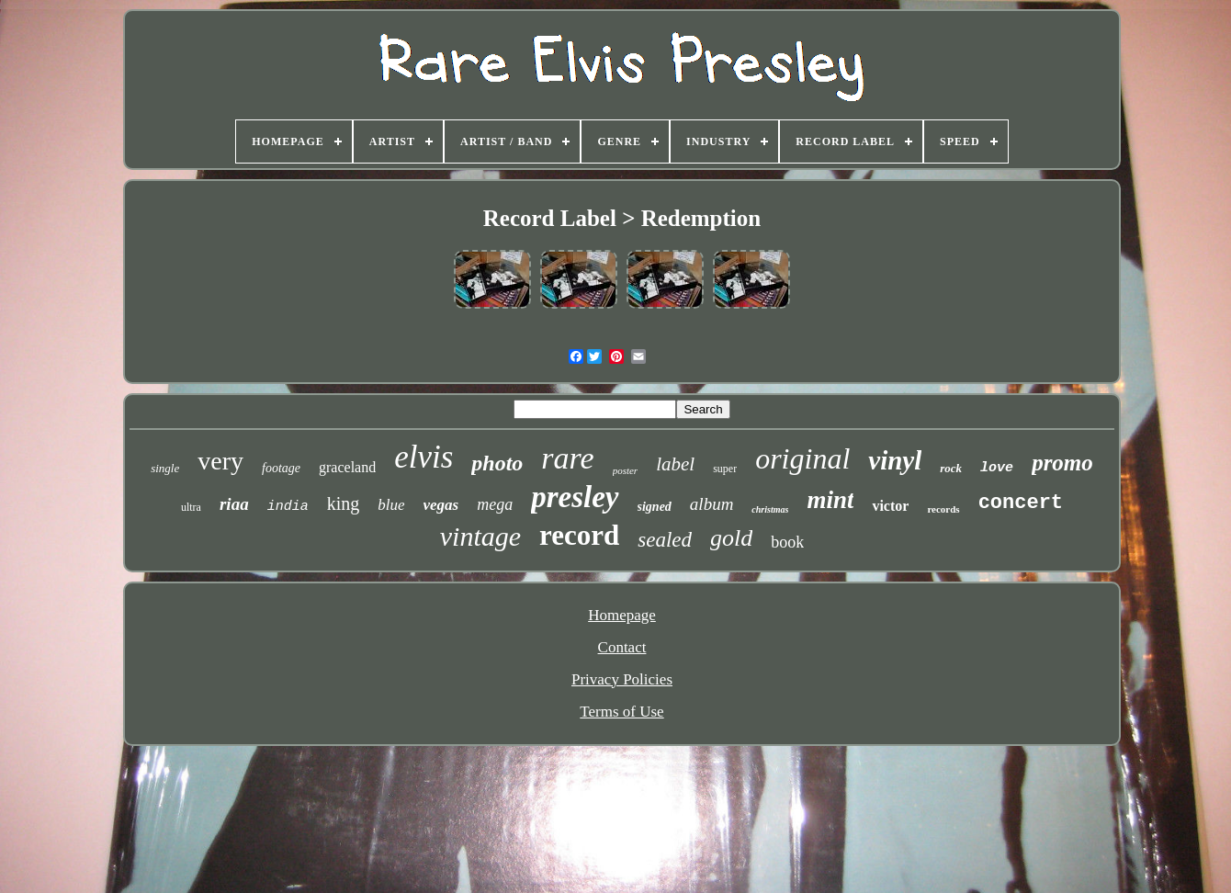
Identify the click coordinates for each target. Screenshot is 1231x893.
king (343, 503)
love (996, 468)
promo (1062, 462)
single (165, 468)
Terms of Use (621, 711)
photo (497, 463)
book (787, 542)
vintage (480, 536)
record (579, 535)
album (712, 504)
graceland (347, 467)
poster (625, 470)
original (802, 458)
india (288, 506)
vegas (441, 505)
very (220, 460)
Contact (622, 647)
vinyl (894, 460)
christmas (769, 509)
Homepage (622, 615)
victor (890, 506)
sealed (665, 539)
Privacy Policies (621, 679)
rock (951, 468)
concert (1020, 503)
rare (567, 458)
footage (281, 468)
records (943, 508)
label (675, 464)
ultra (191, 507)
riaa (234, 504)
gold (731, 538)
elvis (423, 457)
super (725, 468)
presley (574, 497)
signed (655, 507)
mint (830, 500)
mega (495, 504)
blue (391, 505)
